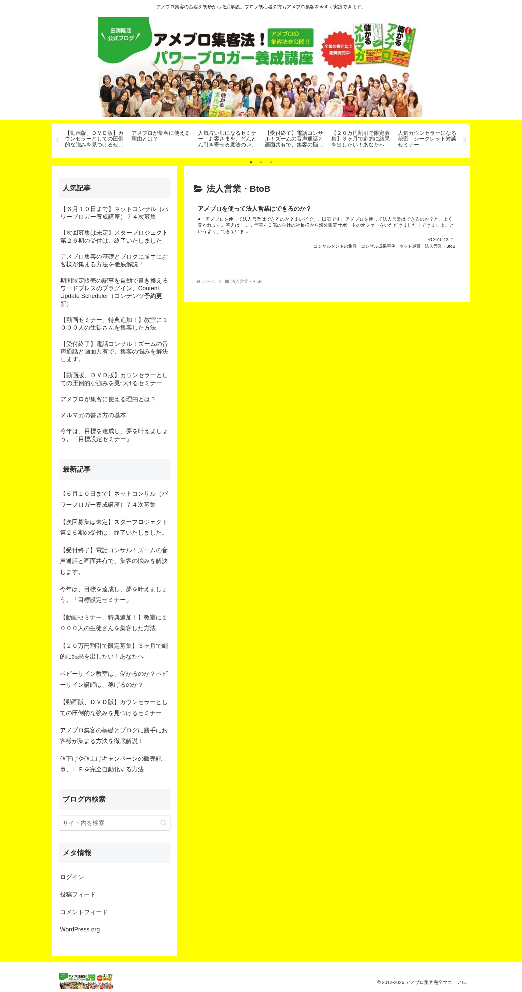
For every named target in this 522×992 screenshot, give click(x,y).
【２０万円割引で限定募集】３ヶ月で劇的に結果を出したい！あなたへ (114, 651)
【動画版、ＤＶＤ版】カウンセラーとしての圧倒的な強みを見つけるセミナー (114, 707)
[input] (114, 823)
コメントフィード (84, 912)
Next (465, 140)
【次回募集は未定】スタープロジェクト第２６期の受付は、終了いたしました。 (114, 527)
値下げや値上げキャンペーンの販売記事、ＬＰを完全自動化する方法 (111, 764)
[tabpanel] (94, 139)
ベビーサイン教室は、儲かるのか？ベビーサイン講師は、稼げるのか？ (114, 679)
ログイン (72, 877)
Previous (57, 140)
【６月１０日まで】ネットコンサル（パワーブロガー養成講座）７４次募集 (114, 499)
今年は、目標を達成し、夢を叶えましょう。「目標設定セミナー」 (114, 594)
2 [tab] (261, 162)
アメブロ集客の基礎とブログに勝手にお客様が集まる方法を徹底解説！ (114, 735)
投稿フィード (78, 894)
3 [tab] (271, 162)
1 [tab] (251, 162)
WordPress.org (80, 929)
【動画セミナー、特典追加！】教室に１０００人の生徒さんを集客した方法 (114, 622)
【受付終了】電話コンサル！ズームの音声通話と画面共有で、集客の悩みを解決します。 (114, 561)
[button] (163, 823)
